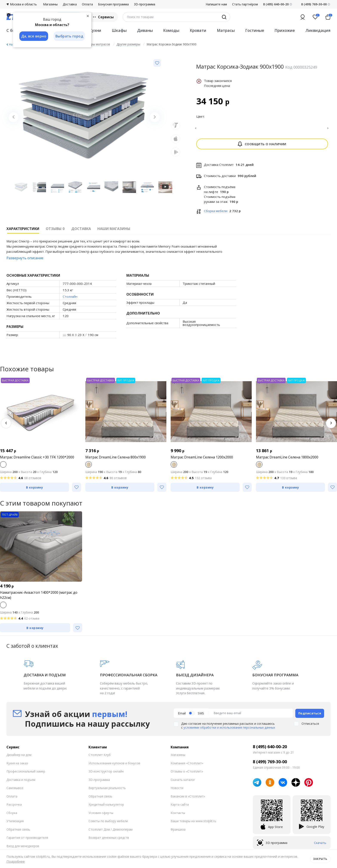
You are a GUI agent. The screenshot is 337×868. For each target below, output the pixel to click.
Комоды (171, 30)
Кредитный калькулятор (106, 807)
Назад (13, 44)
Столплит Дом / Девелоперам (111, 831)
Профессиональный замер (25, 773)
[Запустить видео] (165, 187)
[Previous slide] (14, 117)
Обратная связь (18, 831)
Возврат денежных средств (109, 840)
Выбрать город (70, 36)
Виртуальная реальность (107, 790)
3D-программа (144, 4)
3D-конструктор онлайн (106, 773)
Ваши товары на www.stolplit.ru (193, 823)
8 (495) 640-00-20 (270, 749)
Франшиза (178, 831)
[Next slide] (154, 117)
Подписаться (309, 715)
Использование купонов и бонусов (114, 765)
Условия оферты (101, 815)
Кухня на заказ (17, 765)
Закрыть (320, 859)
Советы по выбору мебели (108, 823)
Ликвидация (318, 30)
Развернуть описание (24, 260)
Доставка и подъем (20, 782)
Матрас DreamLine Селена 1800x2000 (287, 459)
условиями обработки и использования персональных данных (229, 730)
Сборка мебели (215, 213)
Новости (177, 790)
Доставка (70, 4)
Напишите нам (216, 4)
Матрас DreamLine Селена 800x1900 (115, 459)
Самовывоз (14, 790)
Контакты (178, 815)
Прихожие (284, 30)
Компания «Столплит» (187, 765)
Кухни (95, 30)
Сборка (11, 815)
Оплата (87, 4)
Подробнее (15, 861)
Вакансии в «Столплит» (188, 798)
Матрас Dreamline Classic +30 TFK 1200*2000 (37, 459)
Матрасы (226, 30)
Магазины (50, 4)
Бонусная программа (113, 4)
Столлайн (70, 299)
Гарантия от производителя (27, 840)
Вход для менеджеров (22, 848)
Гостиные (254, 30)
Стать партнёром (245, 4)
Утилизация (15, 823)
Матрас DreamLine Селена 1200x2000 (202, 459)
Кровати (198, 30)
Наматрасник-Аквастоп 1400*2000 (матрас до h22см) (38, 598)
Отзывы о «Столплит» (187, 773)
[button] (6, 426)
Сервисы (103, 17)
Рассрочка (14, 807)
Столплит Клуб (100, 757)
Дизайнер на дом (18, 757)
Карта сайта (180, 807)
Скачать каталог (183, 782)
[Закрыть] (88, 15)
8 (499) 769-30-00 (314, 4)
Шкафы (119, 30)
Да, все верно (33, 36)
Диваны (145, 30)
